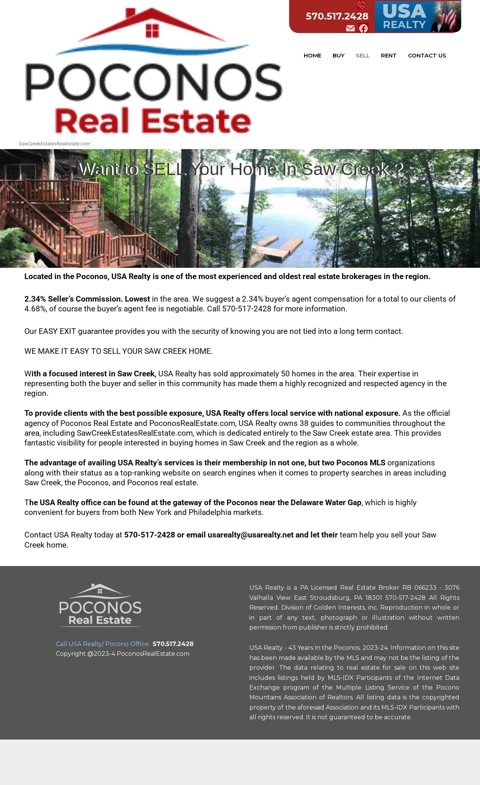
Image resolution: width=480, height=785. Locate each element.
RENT (389, 55)
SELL (363, 55)
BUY (339, 55)
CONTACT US (427, 55)
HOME (312, 55)
